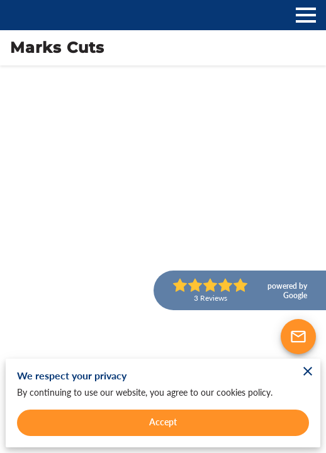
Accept (163, 422)
